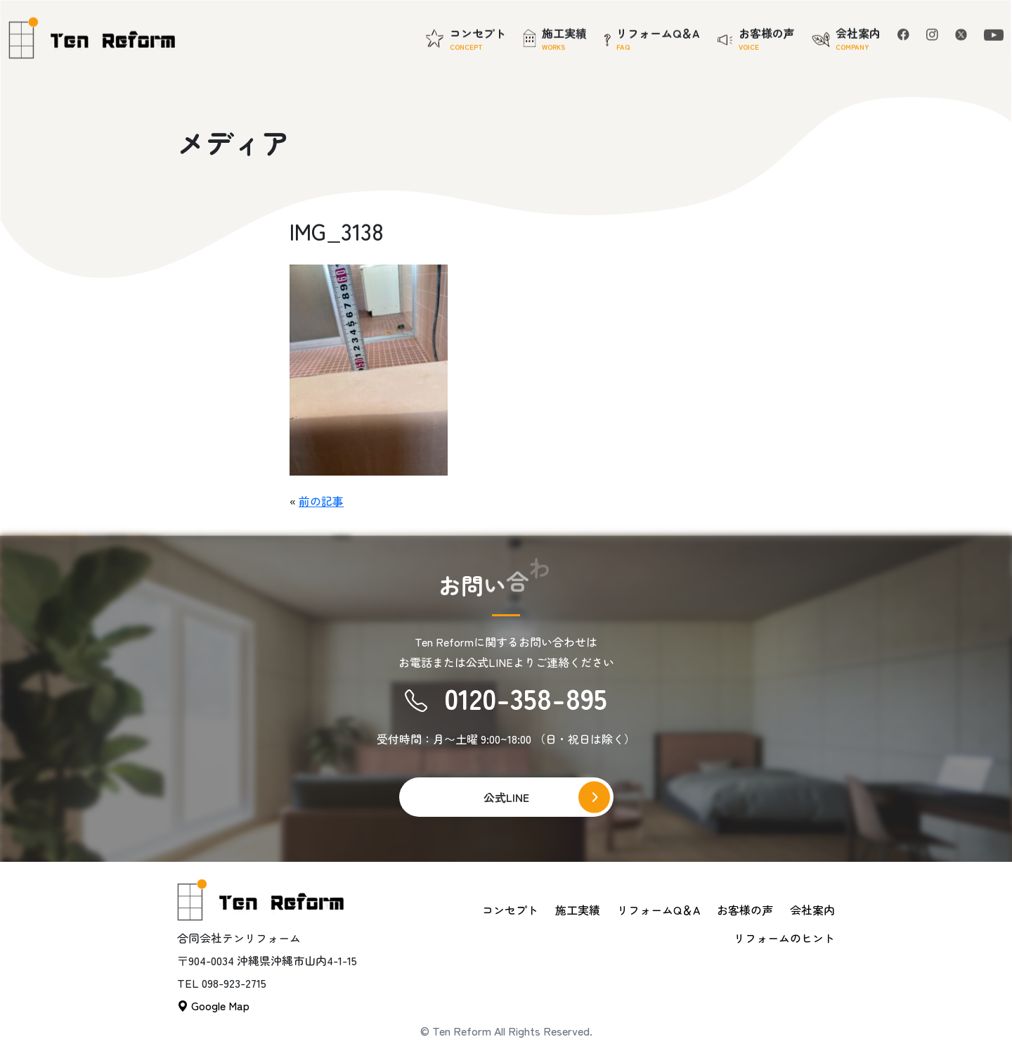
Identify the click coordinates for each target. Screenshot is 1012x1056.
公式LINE (506, 797)
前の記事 (321, 500)
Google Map (213, 1005)
